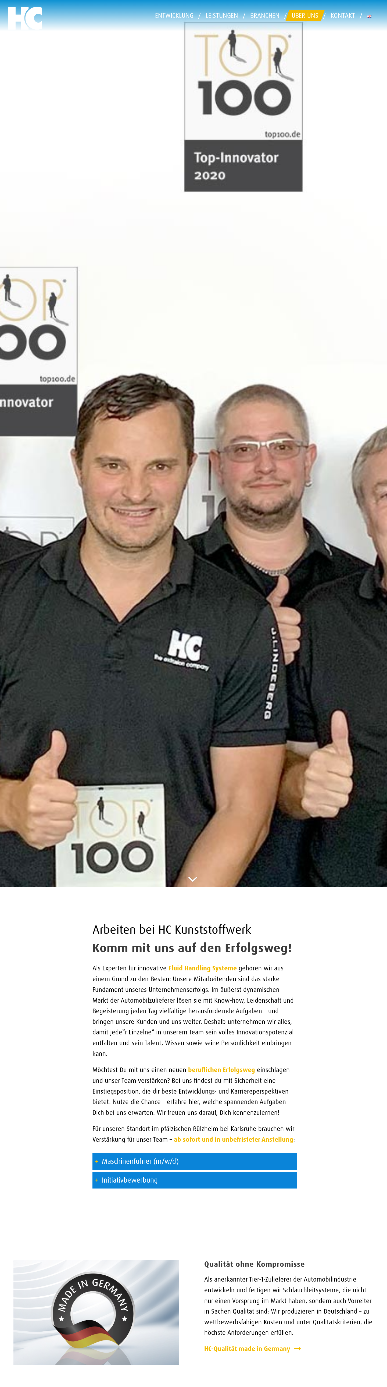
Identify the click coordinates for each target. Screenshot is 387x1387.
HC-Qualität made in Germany (248, 1349)
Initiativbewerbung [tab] (126, 1180)
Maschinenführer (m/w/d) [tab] (137, 1161)
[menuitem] (176, 15)
